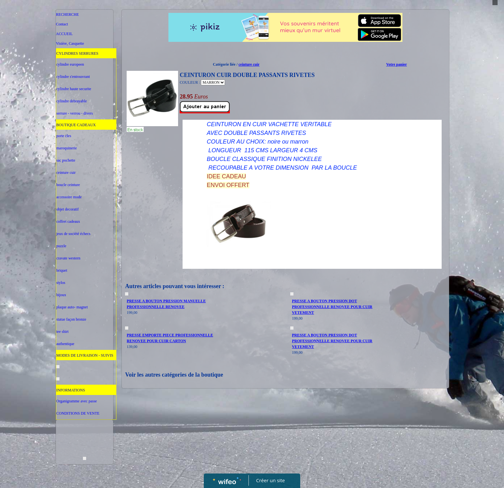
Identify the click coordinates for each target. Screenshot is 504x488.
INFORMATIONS (70, 390)
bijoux (61, 295)
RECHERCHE (67, 14)
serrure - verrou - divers (74, 113)
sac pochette (65, 160)
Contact (62, 24)
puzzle (61, 246)
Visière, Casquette (70, 43)
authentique (65, 344)
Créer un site (270, 480)
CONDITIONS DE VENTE (77, 413)
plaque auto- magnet (72, 307)
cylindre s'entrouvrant (73, 76)
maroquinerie (66, 148)
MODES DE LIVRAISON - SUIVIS (84, 355)
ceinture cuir (66, 172)
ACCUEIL (64, 34)
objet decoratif (67, 209)
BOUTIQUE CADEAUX (76, 125)
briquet (61, 270)
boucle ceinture (68, 185)
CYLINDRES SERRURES (77, 53)
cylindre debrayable (71, 101)
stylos (60, 282)
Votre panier (396, 64)
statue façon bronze (71, 319)
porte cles (63, 136)
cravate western (68, 258)
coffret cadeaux (68, 221)
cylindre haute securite (73, 89)
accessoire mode (69, 197)
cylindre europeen (70, 64)
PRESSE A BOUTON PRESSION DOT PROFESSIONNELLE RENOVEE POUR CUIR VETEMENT (332, 307)
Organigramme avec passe (76, 401)
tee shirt (62, 331)
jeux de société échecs (73, 233)
